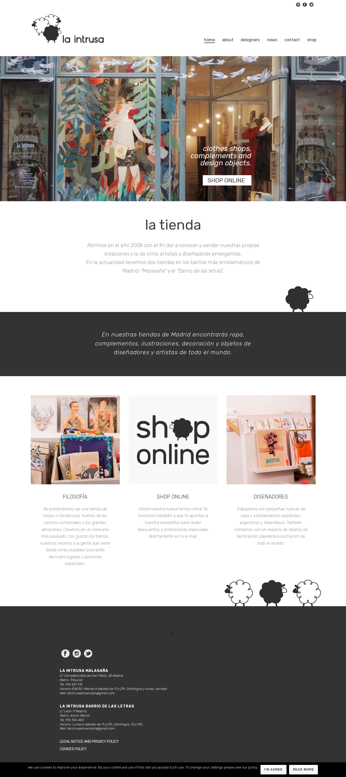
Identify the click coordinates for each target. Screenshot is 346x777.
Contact (292, 39)
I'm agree (273, 769)
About (227, 39)
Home (209, 39)
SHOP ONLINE (226, 180)
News (272, 39)
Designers (250, 39)
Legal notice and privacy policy (89, 741)
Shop (311, 39)
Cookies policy (73, 749)
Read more (303, 769)
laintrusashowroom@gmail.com (91, 693)
